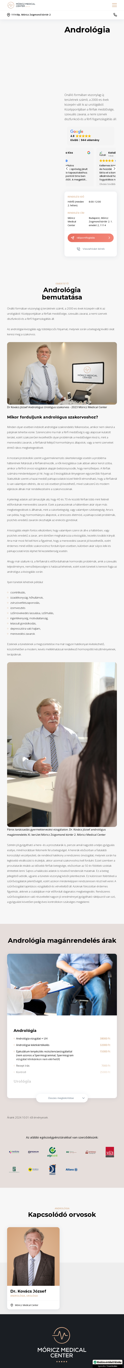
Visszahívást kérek (91, 249)
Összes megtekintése (66, 1098)
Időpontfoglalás (90, 238)
